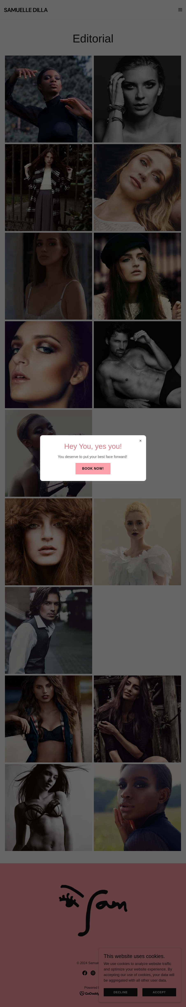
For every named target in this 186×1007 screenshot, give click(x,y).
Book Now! (93, 468)
